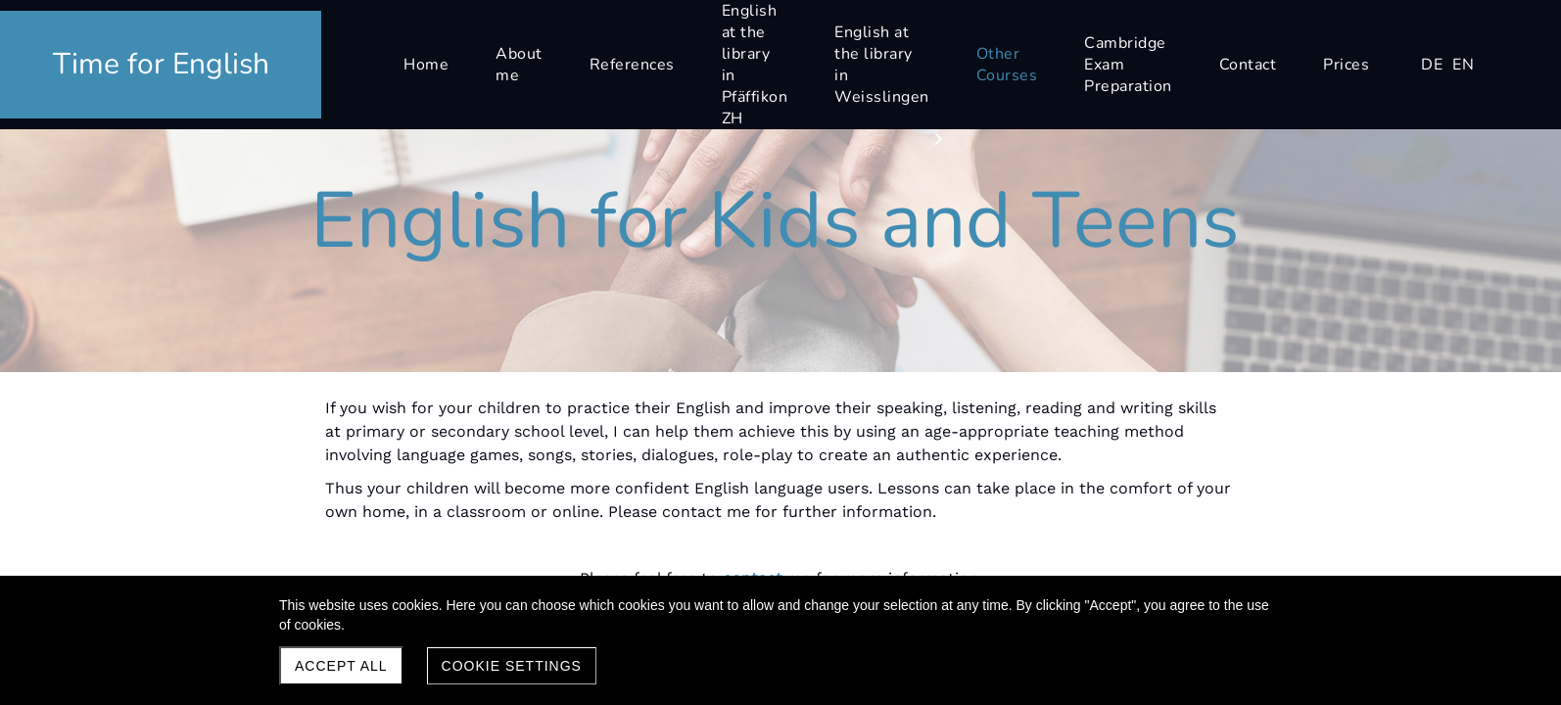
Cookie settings (512, 666)
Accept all (341, 666)
